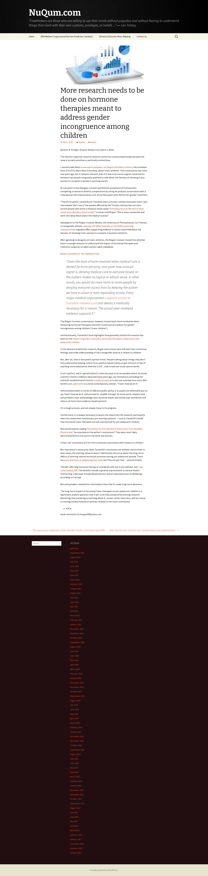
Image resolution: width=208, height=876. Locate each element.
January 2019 (75, 732)
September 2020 (77, 642)
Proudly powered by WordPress (104, 870)
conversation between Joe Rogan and (99, 167)
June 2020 (74, 655)
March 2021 (75, 615)
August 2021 (75, 593)
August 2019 (75, 700)
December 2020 (77, 629)
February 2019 (76, 727)
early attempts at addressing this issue (83, 460)
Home (31, 36)
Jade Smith (77, 383)
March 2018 (75, 776)
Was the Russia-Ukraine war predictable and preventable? (144, 530)
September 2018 (77, 749)
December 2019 (77, 682)
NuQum (93, 142)
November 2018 (77, 741)
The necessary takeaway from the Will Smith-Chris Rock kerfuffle (67, 530)
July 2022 (74, 561)
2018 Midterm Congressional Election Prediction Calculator (66, 36)
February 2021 (76, 620)
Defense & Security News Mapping (114, 36)
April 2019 (74, 718)
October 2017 (76, 799)
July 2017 (74, 812)
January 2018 (75, 785)
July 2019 (74, 705)
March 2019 (75, 723)
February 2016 (76, 848)
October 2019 (76, 691)
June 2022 (74, 566)
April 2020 (74, 664)
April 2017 (74, 826)
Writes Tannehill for (79, 253)
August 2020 (75, 647)
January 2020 (75, 678)
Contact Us (142, 36)
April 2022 (74, 575)
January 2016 (75, 852)
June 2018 (74, 763)
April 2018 (74, 772)
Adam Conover (125, 167)
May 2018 (74, 767)
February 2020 (76, 673)
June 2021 (74, 602)
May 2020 (74, 660)
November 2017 (77, 794)
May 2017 (74, 821)
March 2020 (75, 669)
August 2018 (75, 754)
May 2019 (74, 714)
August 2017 (75, 808)
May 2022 (74, 570)
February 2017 (76, 835)
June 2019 (74, 709)
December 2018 (77, 736)
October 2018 (76, 745)
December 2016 (77, 843)
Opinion (81, 142)
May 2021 (74, 606)
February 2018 (76, 781)
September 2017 (77, 803)
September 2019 (77, 696)
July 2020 (74, 651)
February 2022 (76, 584)
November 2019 (77, 687)
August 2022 (75, 557)
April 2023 (74, 548)
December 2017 (77, 790)
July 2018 (74, 758)
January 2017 (75, 839)
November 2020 (77, 633)
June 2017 (74, 817)
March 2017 (75, 830)
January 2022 (75, 588)
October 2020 (76, 638)
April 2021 (74, 611)
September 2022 (77, 553)
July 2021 (74, 597)
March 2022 (75, 579)
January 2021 (75, 624)
